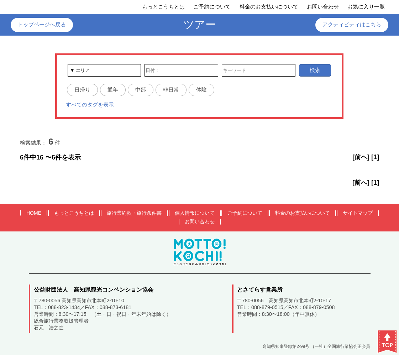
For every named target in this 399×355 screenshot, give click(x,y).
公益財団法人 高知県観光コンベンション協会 (93, 290)
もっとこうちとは (163, 7)
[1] (375, 157)
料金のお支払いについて (269, 7)
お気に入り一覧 (366, 7)
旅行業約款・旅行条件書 (134, 213)
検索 (315, 70)
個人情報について (195, 213)
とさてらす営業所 (260, 290)
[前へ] (360, 157)
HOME (33, 213)
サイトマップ (358, 213)
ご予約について (212, 7)
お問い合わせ (323, 7)
